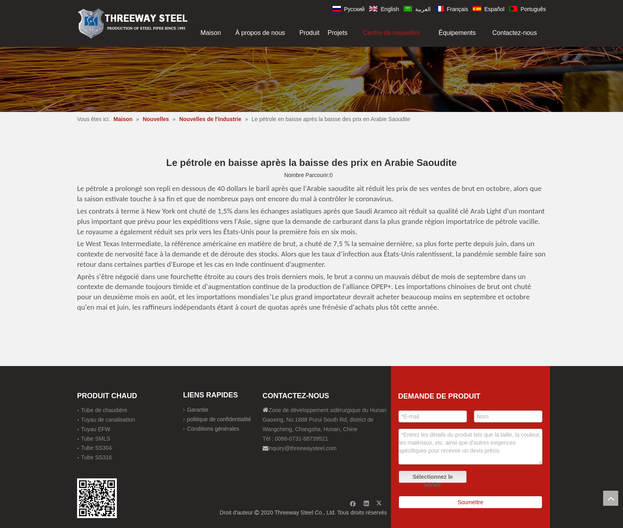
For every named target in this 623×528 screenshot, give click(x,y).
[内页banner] (311, 79)
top (610, 498)
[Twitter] (380, 503)
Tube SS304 (96, 448)
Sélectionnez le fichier (432, 478)
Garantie (198, 410)
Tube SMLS (95, 439)
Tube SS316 (96, 457)
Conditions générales (213, 429)
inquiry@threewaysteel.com (302, 448)
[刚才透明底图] (132, 23)
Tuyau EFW (95, 429)
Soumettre (471, 502)
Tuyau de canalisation (108, 419)
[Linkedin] (366, 503)
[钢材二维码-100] (97, 498)
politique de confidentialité (219, 419)
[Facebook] (353, 503)
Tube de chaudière (104, 410)
